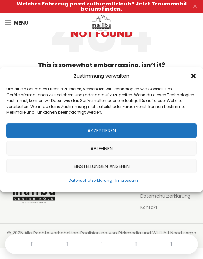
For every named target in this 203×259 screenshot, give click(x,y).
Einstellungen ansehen (102, 165)
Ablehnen (102, 148)
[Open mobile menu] (17, 22)
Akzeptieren (101, 130)
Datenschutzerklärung (90, 180)
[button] (193, 76)
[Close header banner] (195, 6)
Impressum (126, 180)
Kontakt (149, 207)
